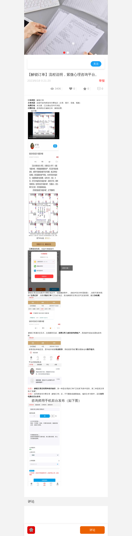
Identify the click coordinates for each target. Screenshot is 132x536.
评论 (92, 530)
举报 (102, 80)
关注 (96, 63)
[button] (64, 53)
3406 (58, 88)
